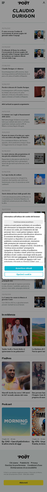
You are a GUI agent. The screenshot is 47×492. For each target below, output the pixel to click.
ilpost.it (29, 259)
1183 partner (22, 257)
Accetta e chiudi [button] (24, 268)
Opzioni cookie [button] (23, 274)
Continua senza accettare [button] (23, 222)
